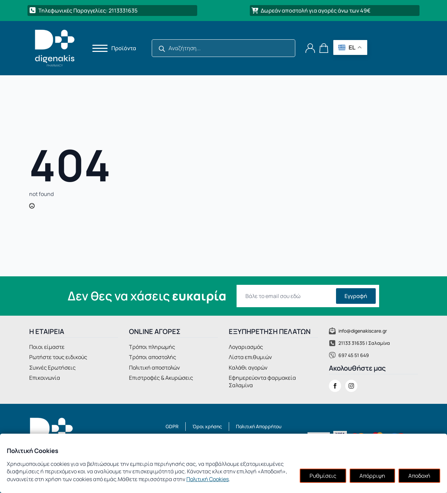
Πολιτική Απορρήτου (258, 426)
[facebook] (335, 386)
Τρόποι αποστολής (152, 357)
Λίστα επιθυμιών (250, 357)
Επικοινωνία (44, 377)
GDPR (172, 426)
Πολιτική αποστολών (154, 367)
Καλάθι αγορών (248, 367)
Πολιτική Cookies (207, 479)
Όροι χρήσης (207, 426)
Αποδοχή (419, 475)
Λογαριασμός (246, 347)
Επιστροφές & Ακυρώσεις (161, 377)
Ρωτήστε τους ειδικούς (58, 357)
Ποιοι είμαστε (46, 347)
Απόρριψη (372, 475)
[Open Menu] (97, 48)
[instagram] (351, 386)
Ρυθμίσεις (323, 475)
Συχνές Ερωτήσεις (52, 367)
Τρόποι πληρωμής (152, 347)
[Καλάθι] (324, 48)
